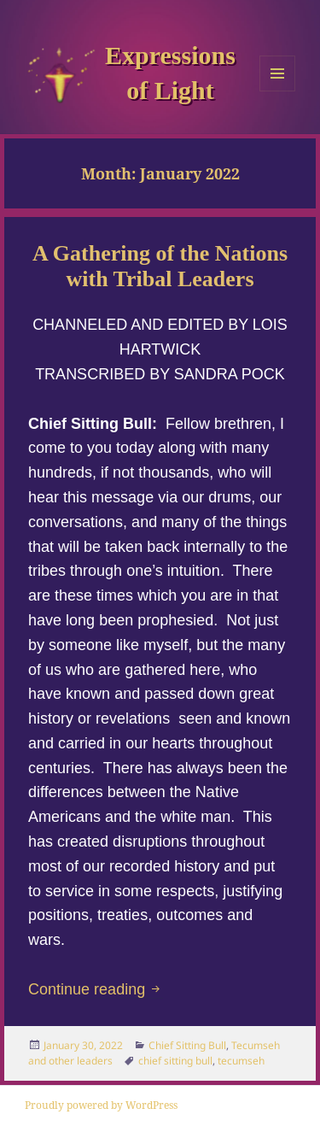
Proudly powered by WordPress (101, 1105)
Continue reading (95, 989)
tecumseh (241, 1060)
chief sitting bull (175, 1060)
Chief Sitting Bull (187, 1045)
